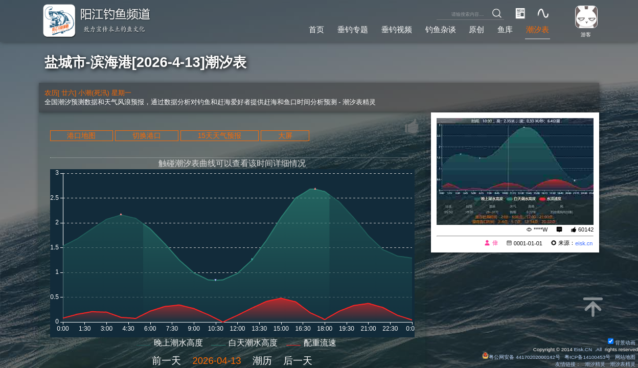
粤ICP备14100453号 (587, 357)
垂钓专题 (352, 29)
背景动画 (621, 343)
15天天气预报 (219, 136)
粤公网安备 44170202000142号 (521, 357)
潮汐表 (537, 29)
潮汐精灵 (595, 364)
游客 (586, 34)
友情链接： (568, 364)
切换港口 (146, 136)
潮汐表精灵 (622, 364)
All (599, 349)
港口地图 (81, 136)
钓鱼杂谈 (440, 29)
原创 (476, 29)
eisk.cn (584, 243)
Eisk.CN (583, 349)
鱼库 (505, 29)
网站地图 (625, 357)
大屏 (285, 136)
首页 (316, 29)
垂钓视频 (396, 29)
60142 (586, 229)
